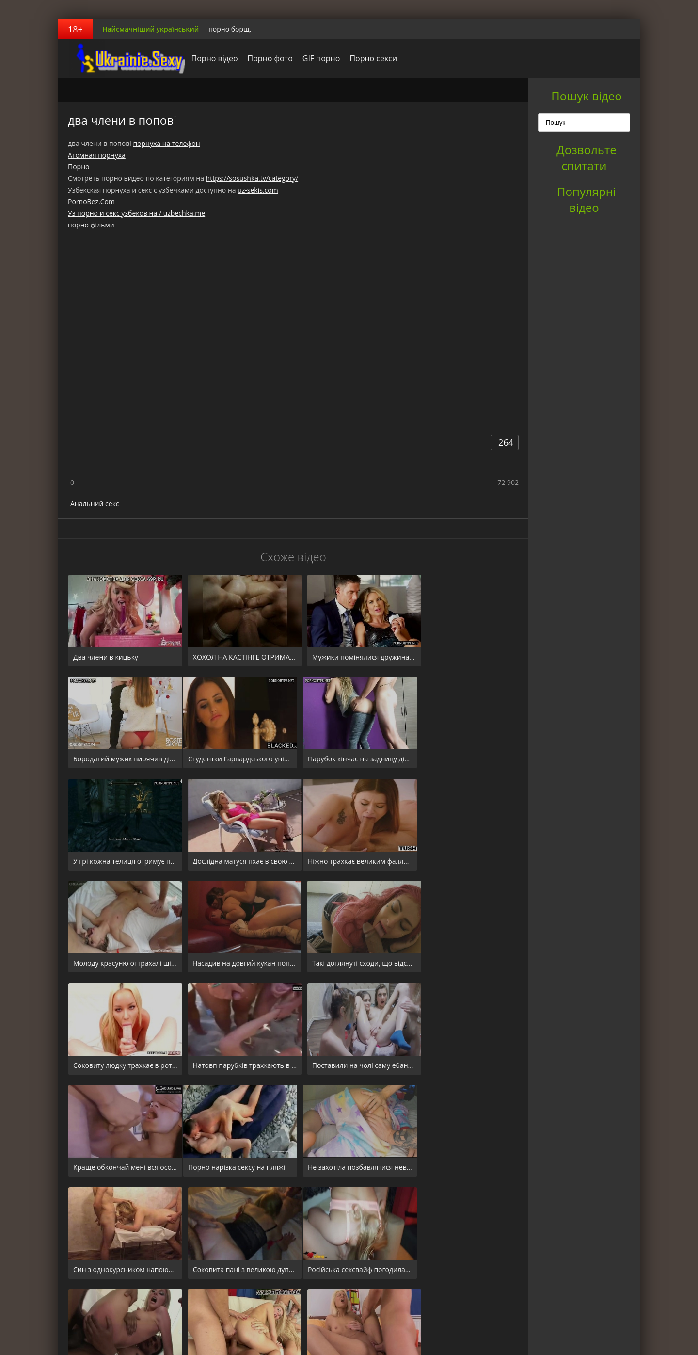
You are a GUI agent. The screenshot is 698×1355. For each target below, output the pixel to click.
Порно (78, 166)
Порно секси (366, 58)
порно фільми (91, 224)
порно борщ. (229, 28)
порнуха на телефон (166, 143)
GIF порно (314, 58)
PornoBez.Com (91, 201)
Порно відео (207, 58)
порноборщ (118, 58)
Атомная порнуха (97, 155)
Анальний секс (94, 503)
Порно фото (263, 58)
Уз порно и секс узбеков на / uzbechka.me (136, 213)
